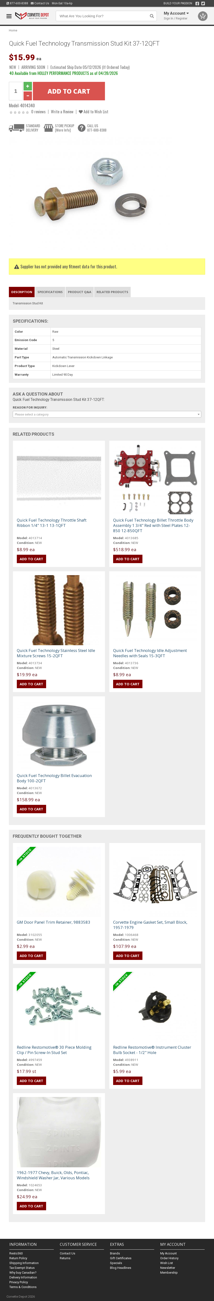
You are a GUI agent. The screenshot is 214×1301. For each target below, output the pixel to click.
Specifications (50, 292)
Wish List (166, 1263)
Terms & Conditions (23, 1287)
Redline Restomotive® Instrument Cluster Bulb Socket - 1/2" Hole (152, 1049)
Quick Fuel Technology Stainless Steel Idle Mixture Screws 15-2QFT (56, 653)
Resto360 (16, 1253)
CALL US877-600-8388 (96, 128)
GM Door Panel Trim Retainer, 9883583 (53, 922)
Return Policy (18, 1258)
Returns (65, 1258)
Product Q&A (79, 292)
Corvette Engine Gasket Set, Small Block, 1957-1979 (150, 924)
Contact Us (40, 3)
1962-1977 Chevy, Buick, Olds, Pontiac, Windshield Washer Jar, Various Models (53, 1175)
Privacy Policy (18, 1282)
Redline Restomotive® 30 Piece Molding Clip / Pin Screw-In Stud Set (54, 1049)
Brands (115, 1253)
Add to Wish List (93, 111)
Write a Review (62, 111)
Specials (116, 1263)
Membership (169, 1272)
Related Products (112, 292)
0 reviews (38, 111)
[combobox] (107, 414)
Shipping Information (24, 1263)
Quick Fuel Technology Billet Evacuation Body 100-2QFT (54, 778)
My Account (168, 1253)
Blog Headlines (120, 1268)
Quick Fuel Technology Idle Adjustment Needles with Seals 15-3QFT (150, 653)
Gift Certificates (120, 1258)
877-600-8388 (17, 3)
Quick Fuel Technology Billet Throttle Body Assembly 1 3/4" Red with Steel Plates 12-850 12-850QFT (153, 525)
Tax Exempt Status (22, 1268)
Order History (169, 1258)
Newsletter (167, 1268)
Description (21, 292)
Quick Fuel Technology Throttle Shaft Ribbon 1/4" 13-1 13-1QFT (51, 522)
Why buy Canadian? (23, 1272)
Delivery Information (23, 1277)
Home (13, 30)
